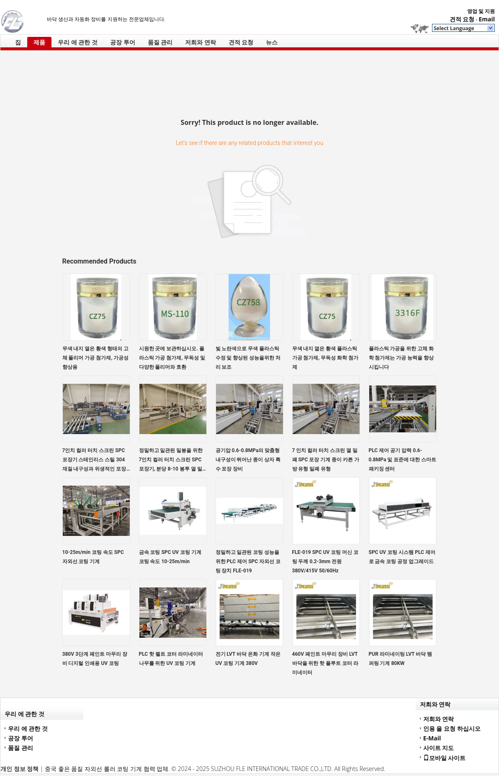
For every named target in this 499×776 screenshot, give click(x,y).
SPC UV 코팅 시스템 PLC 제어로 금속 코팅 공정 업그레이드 (402, 556)
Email (486, 19)
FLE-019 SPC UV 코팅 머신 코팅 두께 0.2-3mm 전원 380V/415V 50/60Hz (325, 561)
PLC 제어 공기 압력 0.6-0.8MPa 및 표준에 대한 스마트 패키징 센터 (403, 459)
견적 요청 (462, 19)
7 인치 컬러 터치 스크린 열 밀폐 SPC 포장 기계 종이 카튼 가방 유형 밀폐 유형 (326, 459)
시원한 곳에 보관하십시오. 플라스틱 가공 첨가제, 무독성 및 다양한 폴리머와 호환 (172, 358)
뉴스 (272, 42)
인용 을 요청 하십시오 (452, 728)
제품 (39, 42)
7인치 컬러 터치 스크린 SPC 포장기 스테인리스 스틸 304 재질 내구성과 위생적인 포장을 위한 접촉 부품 (94, 460)
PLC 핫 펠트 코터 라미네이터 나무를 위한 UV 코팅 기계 (171, 658)
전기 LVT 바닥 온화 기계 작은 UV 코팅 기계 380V (248, 658)
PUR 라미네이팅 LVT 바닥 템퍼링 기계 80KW (400, 658)
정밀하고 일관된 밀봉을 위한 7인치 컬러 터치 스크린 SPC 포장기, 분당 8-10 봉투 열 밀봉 (171, 460)
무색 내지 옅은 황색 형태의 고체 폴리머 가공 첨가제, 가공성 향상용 (95, 358)
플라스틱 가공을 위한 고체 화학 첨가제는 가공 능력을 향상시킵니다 (401, 358)
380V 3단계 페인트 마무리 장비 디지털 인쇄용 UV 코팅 (94, 658)
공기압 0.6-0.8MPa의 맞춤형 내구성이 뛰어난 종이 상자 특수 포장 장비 (248, 459)
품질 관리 (160, 42)
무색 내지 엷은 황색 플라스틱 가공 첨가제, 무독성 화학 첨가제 (325, 358)
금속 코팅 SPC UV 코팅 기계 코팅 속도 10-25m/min (170, 556)
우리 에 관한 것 (78, 42)
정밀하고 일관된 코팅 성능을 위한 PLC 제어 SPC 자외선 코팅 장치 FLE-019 (248, 561)
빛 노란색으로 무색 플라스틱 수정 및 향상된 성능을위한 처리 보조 (248, 358)
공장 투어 (122, 42)
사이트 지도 (438, 748)
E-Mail (432, 738)
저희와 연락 (200, 42)
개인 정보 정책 (19, 769)
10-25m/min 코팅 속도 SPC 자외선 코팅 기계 (93, 556)
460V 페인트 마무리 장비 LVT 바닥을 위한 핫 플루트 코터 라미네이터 (325, 663)
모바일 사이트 (444, 757)
